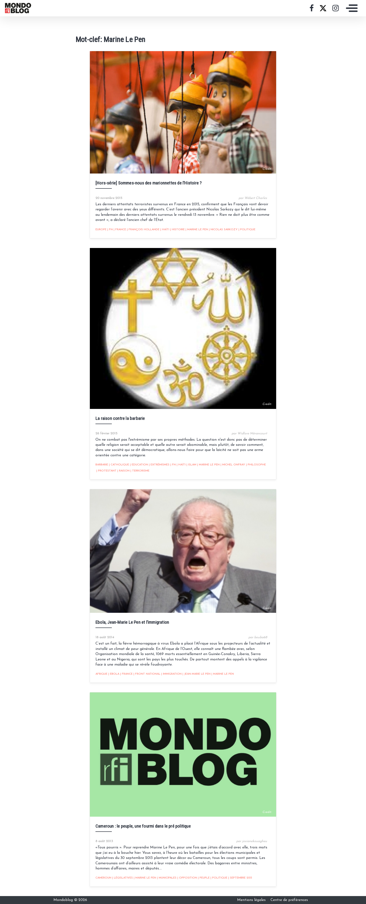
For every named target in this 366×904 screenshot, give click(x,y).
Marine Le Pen (197, 229)
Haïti (164, 229)
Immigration (171, 674)
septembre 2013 (240, 878)
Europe (100, 229)
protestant (106, 471)
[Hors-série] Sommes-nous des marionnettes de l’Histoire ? (148, 183)
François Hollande (143, 229)
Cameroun (103, 877)
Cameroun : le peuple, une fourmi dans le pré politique (143, 826)
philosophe (256, 465)
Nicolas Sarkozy (223, 229)
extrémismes (159, 465)
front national (147, 674)
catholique (119, 465)
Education (139, 465)
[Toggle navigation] (350, 8)
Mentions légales (252, 900)
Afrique (101, 674)
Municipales (166, 878)
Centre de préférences (289, 900)
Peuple (204, 878)
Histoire (177, 229)
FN (110, 229)
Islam (191, 465)
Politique (247, 229)
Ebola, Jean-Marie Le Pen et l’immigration (132, 622)
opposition (187, 878)
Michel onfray (233, 465)
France (120, 229)
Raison (123, 471)
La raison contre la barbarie (120, 418)
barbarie (101, 464)
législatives (122, 878)
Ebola (113, 674)
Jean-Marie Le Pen (197, 674)
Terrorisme (139, 471)
